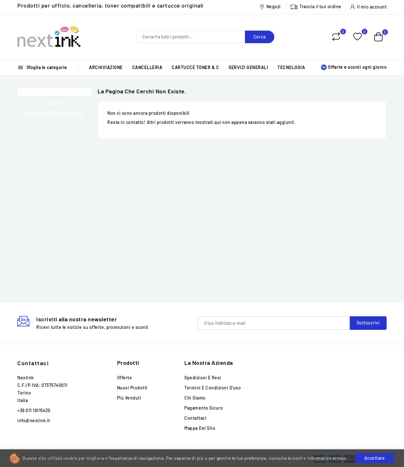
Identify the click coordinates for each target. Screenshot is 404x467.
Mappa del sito (199, 428)
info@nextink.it (33, 420)
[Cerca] (205, 37)
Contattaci (33, 362)
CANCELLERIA (147, 67)
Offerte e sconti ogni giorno (354, 67)
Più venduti (129, 397)
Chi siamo (195, 397)
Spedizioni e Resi (202, 377)
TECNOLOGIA (291, 67)
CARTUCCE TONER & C (195, 67)
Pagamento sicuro (203, 408)
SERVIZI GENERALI (248, 67)
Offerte (124, 377)
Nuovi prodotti (132, 387)
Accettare (374, 458)
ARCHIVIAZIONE (106, 67)
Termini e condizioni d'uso (212, 387)
